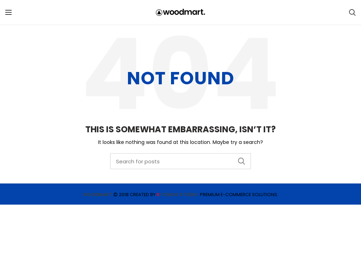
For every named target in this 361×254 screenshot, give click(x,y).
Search (241, 161)
